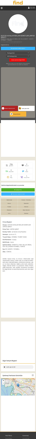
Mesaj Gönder (15, 114)
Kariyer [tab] (9, 203)
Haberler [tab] (26, 206)
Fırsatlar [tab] (9, 206)
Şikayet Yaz (18, 189)
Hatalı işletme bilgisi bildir (18, 60)
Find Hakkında (25, 438)
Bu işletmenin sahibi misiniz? (18, 48)
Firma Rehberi (8, 438)
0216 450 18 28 (24, 108)
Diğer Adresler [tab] (26, 210)
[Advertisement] (18, 87)
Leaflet (24, 394)
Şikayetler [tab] (26, 203)
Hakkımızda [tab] (9, 200)
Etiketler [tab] (26, 213)
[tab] (10, 171)
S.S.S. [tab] (9, 213)
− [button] (3, 383)
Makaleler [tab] (9, 210)
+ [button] (3, 380)
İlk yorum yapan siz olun (18, 194)
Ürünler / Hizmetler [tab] (26, 200)
